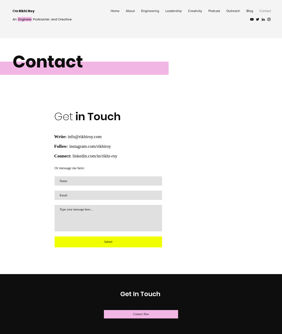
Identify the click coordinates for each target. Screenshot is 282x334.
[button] (150, 10)
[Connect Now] (141, 314)
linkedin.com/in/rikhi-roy (95, 155)
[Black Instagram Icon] (269, 19)
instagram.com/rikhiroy (90, 146)
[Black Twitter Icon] (257, 19)
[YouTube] (252, 19)
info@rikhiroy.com (85, 136)
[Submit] (108, 241)
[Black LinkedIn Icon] (263, 19)
